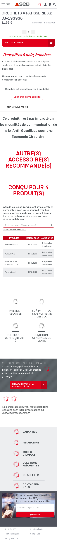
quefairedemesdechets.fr (16, 412)
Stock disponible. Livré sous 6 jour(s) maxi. (28, 36)
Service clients (36, 529)
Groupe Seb (35, 534)
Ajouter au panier (14, 42)
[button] (45, 4)
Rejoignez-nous (11, 538)
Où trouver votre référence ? (14, 230)
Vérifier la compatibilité (27, 96)
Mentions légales (12, 534)
